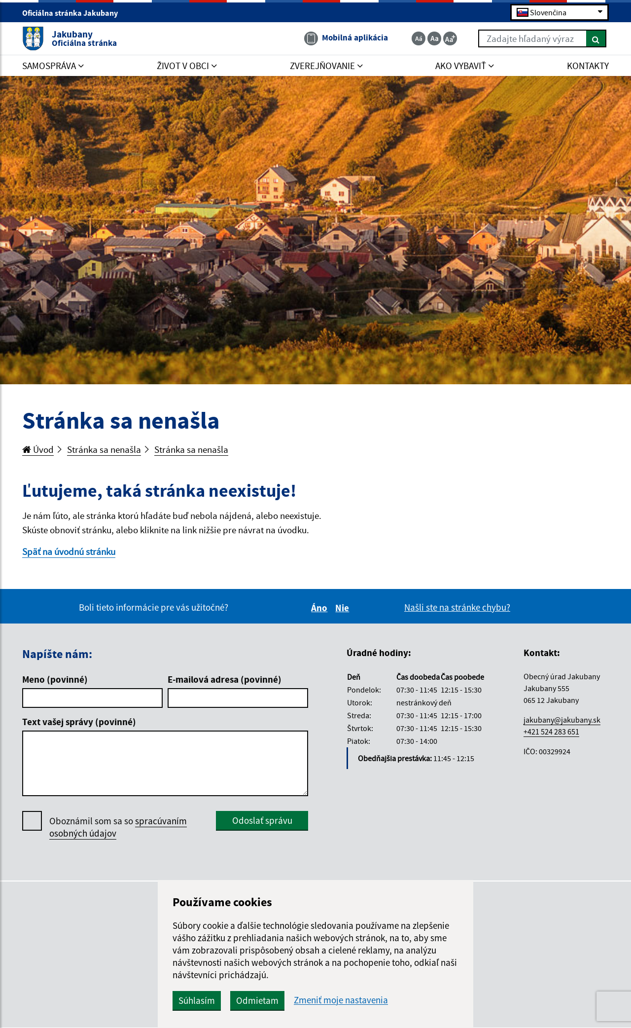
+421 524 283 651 (551, 731)
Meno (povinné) (55, 679)
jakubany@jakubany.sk (562, 720)
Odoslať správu (262, 820)
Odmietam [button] (257, 1000)
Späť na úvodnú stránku (68, 551)
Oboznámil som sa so (118, 827)
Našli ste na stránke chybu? (457, 607)
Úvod (38, 449)
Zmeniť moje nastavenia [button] (341, 1000)
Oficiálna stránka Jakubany (74, 13)
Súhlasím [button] (196, 1000)
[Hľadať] (596, 38)
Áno (320, 608)
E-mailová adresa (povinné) (224, 679)
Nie (343, 608)
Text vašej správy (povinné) (79, 722)
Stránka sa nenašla (104, 449)
